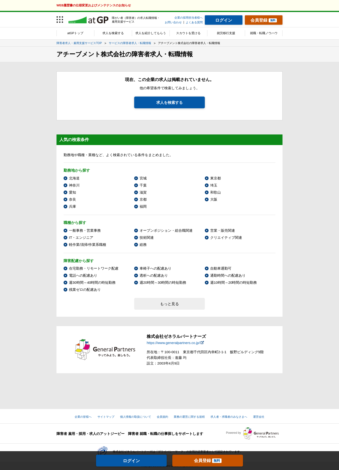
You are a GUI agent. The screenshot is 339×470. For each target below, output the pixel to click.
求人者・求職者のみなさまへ (228, 416)
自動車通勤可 (220, 268)
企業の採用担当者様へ (188, 17)
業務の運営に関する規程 (189, 416)
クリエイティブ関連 (226, 237)
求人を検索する (113, 33)
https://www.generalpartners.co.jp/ (173, 343)
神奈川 (74, 185)
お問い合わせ (173, 22)
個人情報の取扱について (135, 416)
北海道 (74, 178)
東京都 (215, 178)
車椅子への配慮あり (155, 268)
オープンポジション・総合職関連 (166, 230)
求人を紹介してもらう (150, 33)
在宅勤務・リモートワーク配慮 (93, 268)
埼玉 (213, 185)
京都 (143, 199)
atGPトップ (75, 33)
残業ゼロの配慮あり (85, 290)
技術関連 (147, 237)
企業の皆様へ (83, 416)
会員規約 (162, 416)
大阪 (213, 199)
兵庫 (72, 206)
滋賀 (143, 192)
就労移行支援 (226, 33)
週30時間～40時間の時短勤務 (92, 282)
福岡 (143, 206)
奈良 (72, 199)
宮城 (143, 178)
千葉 (143, 185)
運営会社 (258, 416)
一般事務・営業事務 (85, 230)
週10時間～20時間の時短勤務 (233, 282)
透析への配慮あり (154, 275)
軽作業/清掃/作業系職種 (87, 245)
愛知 (72, 192)
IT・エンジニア (81, 237)
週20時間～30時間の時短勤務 (163, 282)
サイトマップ (105, 416)
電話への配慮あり (83, 275)
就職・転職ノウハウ (264, 33)
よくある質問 (194, 22)
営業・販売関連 (222, 230)
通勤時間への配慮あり (228, 275)
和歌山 (215, 192)
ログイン (131, 460)
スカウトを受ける (188, 33)
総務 (143, 245)
